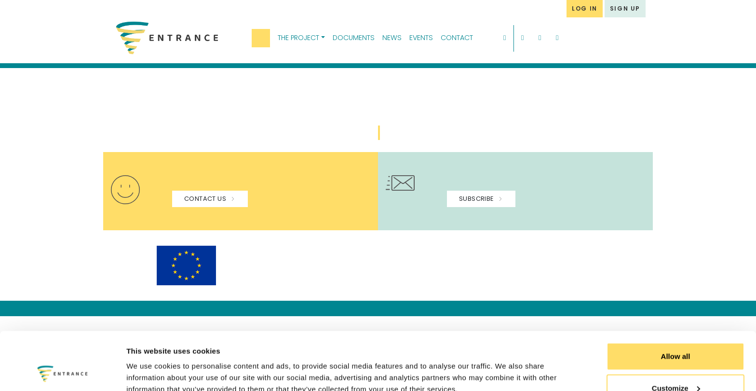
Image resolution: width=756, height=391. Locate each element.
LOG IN (584, 8)
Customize (676, 334)
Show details (148, 361)
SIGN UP (625, 8)
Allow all (675, 302)
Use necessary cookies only (675, 365)
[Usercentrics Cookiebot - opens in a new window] (62, 372)
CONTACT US (210, 199)
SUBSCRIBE (481, 199)
